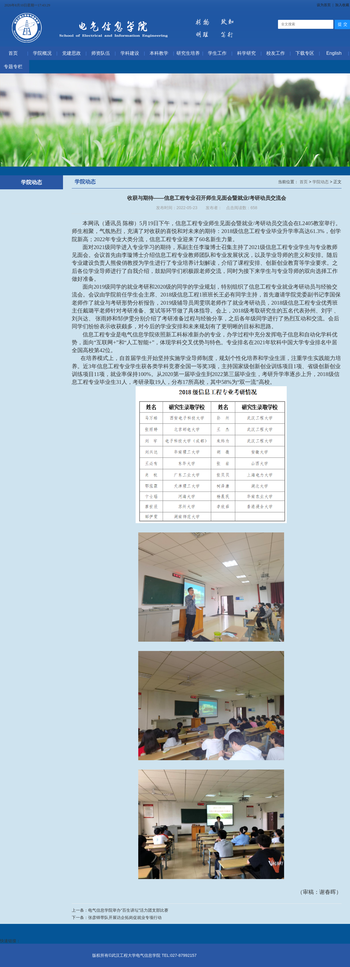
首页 (304, 181)
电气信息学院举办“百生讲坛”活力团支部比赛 (128, 910)
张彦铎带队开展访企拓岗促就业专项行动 (125, 917)
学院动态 (321, 181)
